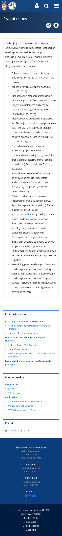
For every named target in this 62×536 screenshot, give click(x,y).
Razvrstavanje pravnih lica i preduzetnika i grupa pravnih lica (31, 355)
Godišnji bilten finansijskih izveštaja (25, 401)
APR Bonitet (11, 384)
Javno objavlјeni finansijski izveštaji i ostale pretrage (28, 362)
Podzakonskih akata (22, 214)
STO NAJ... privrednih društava (22, 410)
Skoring (11, 388)
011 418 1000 (31, 471)
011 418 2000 (31, 485)
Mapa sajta (31, 529)
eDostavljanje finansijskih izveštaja (24, 321)
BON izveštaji (14, 393)
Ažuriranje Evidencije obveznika (23, 333)
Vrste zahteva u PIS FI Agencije (22, 344)
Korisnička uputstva (17, 349)
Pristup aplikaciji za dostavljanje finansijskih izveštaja (29, 327)
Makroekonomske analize (20, 405)
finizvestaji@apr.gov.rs (17, 430)
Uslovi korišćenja (31, 525)
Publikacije (11, 397)
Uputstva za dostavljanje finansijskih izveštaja (25, 339)
